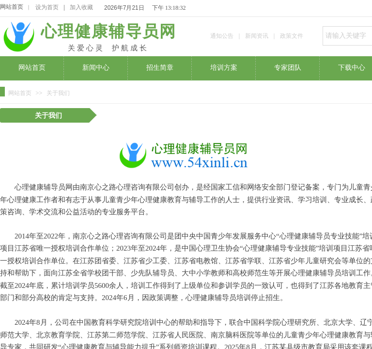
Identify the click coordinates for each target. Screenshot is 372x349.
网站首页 (11, 6)
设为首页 (47, 7)
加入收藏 (81, 7)
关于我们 (58, 93)
